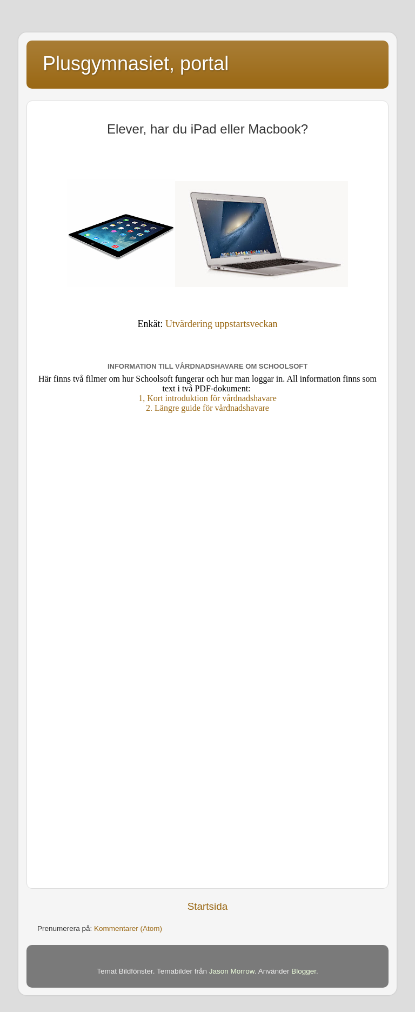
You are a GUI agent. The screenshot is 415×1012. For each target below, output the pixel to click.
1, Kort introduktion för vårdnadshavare (207, 398)
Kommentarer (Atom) (128, 928)
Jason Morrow (232, 971)
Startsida (208, 906)
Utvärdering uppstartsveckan (221, 323)
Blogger (303, 971)
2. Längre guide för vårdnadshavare (207, 407)
